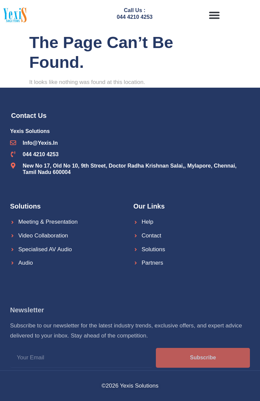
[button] (214, 15)
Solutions (25, 206)
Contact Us (29, 115)
